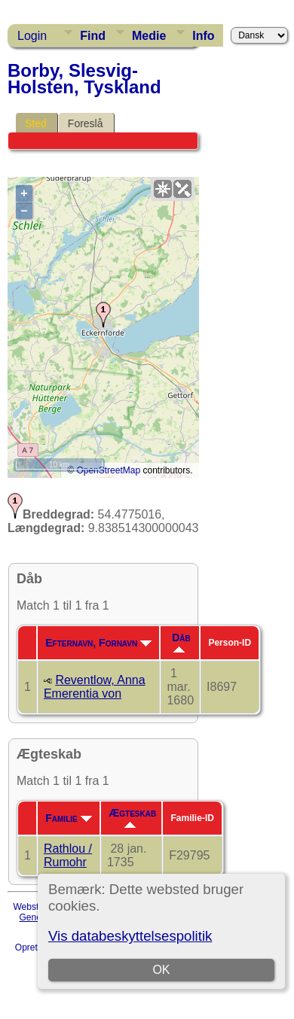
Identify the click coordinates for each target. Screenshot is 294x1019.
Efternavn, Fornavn (98, 643)
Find (93, 35)
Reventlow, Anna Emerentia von (94, 687)
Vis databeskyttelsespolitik (130, 936)
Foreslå (85, 123)
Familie (68, 818)
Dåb (181, 641)
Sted (36, 123)
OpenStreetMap (108, 470)
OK (161, 969)
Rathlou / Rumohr (68, 855)
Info (203, 35)
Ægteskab (132, 817)
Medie (149, 35)
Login (32, 35)
